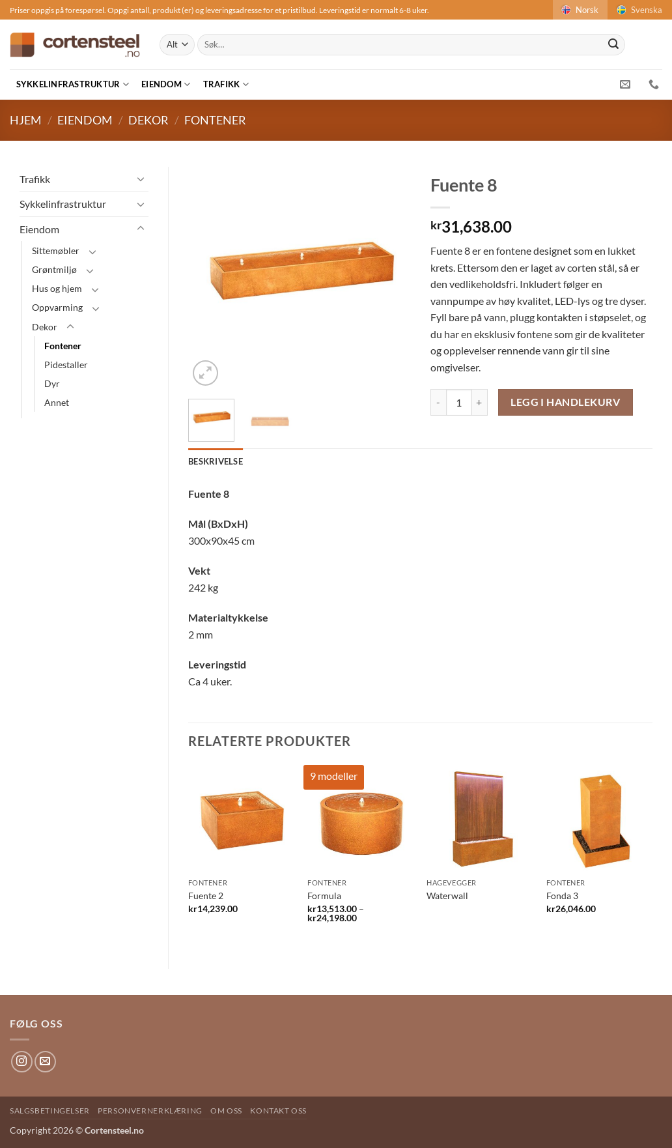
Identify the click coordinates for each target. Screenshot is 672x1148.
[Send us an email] (45, 1061)
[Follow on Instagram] (22, 1061)
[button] (205, 373)
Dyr (52, 383)
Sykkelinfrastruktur (72, 84)
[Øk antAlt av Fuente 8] (480, 402)
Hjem (26, 120)
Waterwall (447, 895)
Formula (324, 895)
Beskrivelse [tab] (215, 461)
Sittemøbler (55, 250)
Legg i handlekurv (565, 402)
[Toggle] (140, 178)
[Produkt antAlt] (459, 402)
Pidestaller (66, 364)
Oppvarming (57, 307)
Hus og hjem (57, 288)
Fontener (215, 120)
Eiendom (165, 84)
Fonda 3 (562, 895)
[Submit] (613, 45)
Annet (56, 402)
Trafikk (226, 84)
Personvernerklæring (150, 1110)
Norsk (578, 9)
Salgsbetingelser (50, 1110)
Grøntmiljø (54, 269)
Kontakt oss (278, 1110)
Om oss (226, 1110)
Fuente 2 (205, 895)
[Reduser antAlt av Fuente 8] (438, 402)
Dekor (148, 120)
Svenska (638, 9)
